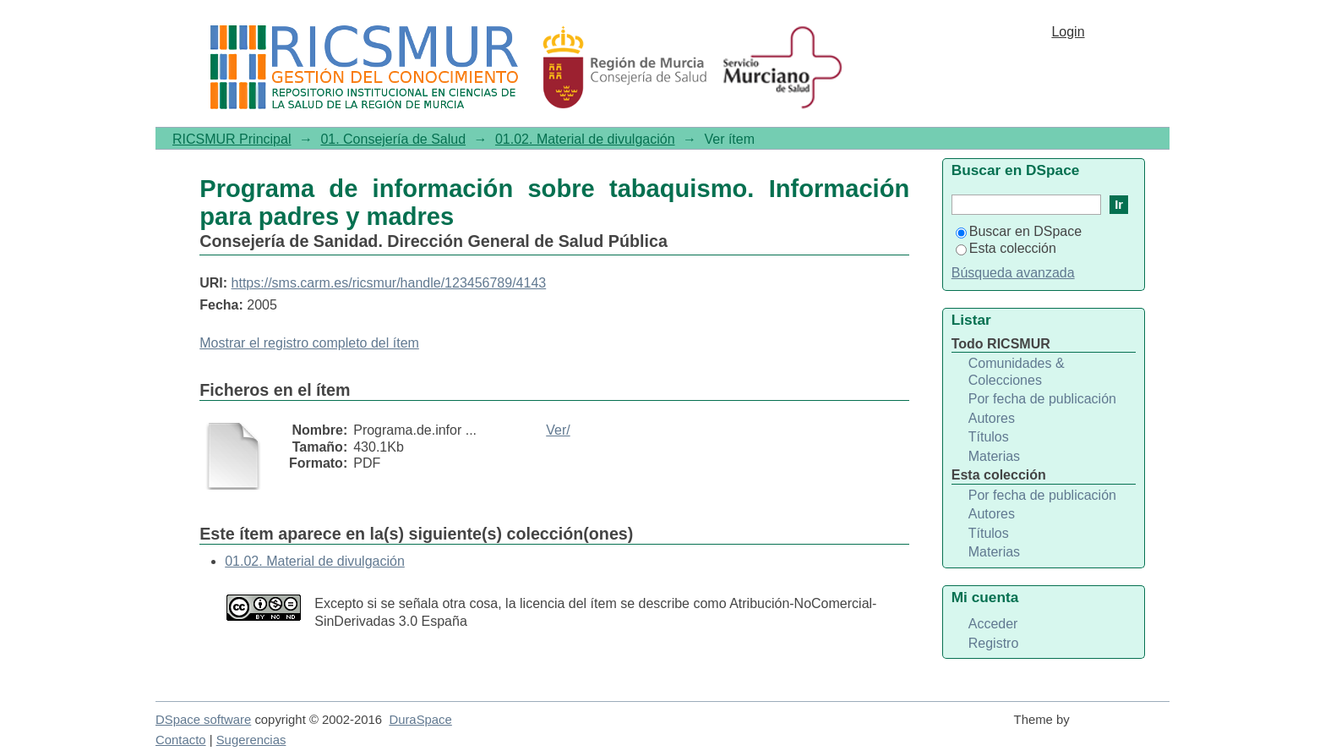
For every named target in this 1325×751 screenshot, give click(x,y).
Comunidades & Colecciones (1016, 371)
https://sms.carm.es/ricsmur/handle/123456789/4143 (389, 283)
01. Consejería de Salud (393, 139)
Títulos (988, 437)
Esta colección (1006, 248)
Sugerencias (251, 740)
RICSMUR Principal (231, 139)
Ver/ (558, 430)
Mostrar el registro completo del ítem (309, 343)
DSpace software (203, 719)
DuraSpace (420, 719)
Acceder (993, 624)
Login (1067, 32)
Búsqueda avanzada (1013, 273)
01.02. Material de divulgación (585, 139)
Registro (993, 643)
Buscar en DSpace (1019, 231)
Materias (994, 456)
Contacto (180, 740)
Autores (991, 418)
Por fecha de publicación (1042, 399)
